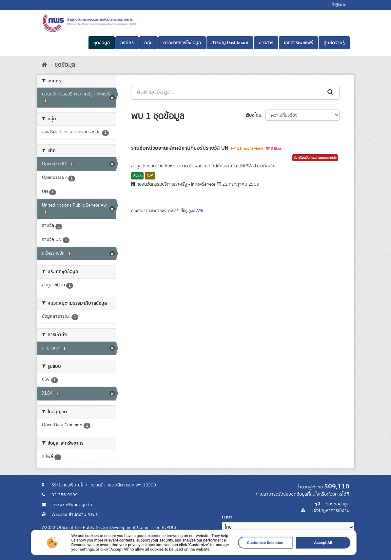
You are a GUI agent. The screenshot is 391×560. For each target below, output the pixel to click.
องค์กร (127, 42)
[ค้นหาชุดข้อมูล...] (226, 92)
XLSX (137, 175)
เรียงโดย (253, 115)
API (177, 210)
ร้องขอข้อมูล (337, 504)
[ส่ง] (331, 92)
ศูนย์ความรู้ (334, 42)
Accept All (267, 554)
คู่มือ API (195, 210)
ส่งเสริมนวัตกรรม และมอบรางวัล (315, 158)
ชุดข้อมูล (101, 42)
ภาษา (227, 517)
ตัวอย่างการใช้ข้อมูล (182, 42)
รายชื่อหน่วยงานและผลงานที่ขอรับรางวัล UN (179, 148)
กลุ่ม (148, 42)
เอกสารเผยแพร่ (298, 42)
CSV (150, 175)
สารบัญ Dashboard (229, 42)
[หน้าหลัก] (44, 65)
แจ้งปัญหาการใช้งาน (330, 510)
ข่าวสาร (266, 42)
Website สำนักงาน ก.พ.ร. (75, 514)
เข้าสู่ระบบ (338, 5)
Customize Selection (231, 554)
